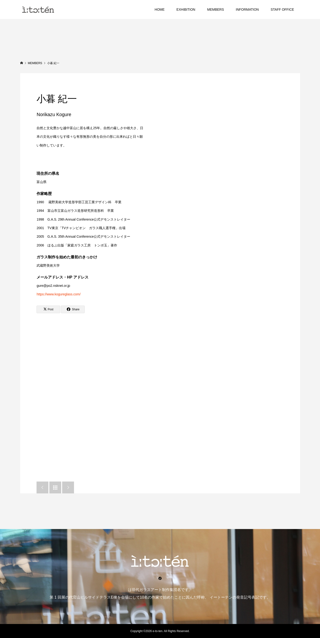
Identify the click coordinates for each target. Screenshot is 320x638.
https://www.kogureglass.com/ (58, 294)
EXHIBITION (185, 9)
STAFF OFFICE (282, 9)
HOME (160, 9)
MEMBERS (215, 9)
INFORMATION (247, 9)
